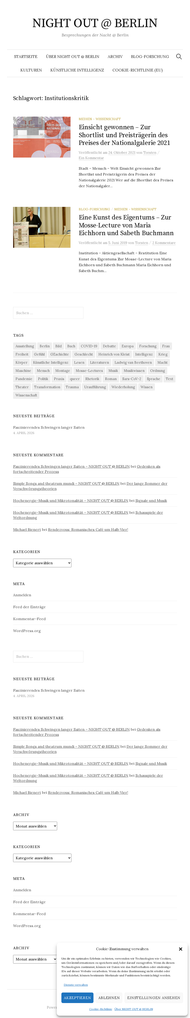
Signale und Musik (151, 500)
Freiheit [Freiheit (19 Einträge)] (21, 354)
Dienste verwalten (76, 984)
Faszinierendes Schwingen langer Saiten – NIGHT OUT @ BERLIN (71, 466)
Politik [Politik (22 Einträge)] (43, 379)
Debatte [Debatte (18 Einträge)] (109, 346)
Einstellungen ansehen (153, 998)
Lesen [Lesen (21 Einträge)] (79, 362)
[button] (180, 949)
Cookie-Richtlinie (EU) (137, 70)
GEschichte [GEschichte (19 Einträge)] (59, 354)
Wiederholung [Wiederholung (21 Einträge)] (123, 387)
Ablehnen (109, 998)
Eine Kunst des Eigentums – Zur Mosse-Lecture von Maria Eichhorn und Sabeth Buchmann (126, 225)
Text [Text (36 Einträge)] (169, 379)
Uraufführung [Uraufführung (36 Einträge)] (95, 387)
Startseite (25, 56)
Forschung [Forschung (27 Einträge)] (147, 346)
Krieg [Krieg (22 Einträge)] (163, 354)
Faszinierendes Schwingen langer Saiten (49, 427)
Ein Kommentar (91, 158)
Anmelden (22, 595)
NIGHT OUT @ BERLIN (94, 23)
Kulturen (31, 70)
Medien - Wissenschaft (100, 119)
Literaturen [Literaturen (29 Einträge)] (99, 362)
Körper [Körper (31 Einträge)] (21, 362)
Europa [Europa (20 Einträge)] (128, 346)
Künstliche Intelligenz (77, 70)
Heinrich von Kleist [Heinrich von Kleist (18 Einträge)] (114, 354)
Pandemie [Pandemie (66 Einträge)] (23, 379)
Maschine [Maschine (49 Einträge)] (23, 370)
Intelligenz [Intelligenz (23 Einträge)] (144, 354)
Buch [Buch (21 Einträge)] (71, 346)
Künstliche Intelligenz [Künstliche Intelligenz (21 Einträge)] (50, 362)
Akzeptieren (77, 998)
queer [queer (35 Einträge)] (75, 379)
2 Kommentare (164, 243)
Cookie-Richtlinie (100, 1009)
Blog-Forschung (150, 56)
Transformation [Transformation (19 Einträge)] (47, 387)
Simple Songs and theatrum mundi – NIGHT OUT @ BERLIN (66, 483)
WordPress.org (27, 630)
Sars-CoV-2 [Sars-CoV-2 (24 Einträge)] (131, 379)
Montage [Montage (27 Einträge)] (62, 370)
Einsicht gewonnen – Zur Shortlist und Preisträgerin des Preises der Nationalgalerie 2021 (124, 135)
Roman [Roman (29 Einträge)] (111, 379)
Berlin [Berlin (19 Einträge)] (45, 346)
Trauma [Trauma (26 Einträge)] (72, 387)
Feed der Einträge (29, 606)
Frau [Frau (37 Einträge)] (166, 346)
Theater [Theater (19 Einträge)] (22, 387)
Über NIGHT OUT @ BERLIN (134, 1009)
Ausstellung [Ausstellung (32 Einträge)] (24, 346)
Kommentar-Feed (29, 618)
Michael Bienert (27, 529)
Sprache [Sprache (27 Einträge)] (153, 379)
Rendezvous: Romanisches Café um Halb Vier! (88, 529)
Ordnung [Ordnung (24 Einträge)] (157, 370)
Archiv (115, 56)
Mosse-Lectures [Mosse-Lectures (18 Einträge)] (89, 370)
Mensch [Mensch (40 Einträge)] (43, 370)
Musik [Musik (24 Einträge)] (113, 370)
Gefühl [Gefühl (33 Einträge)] (39, 354)
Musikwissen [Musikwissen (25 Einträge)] (134, 370)
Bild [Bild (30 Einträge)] (58, 346)
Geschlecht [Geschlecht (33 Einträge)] (84, 354)
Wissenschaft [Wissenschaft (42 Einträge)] (26, 395)
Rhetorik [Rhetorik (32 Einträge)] (92, 379)
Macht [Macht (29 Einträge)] (162, 362)
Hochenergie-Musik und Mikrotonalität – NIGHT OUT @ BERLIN (70, 500)
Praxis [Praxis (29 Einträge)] (59, 379)
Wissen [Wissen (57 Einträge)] (147, 387)
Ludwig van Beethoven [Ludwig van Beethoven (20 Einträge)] (133, 362)
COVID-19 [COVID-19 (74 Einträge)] (89, 346)
